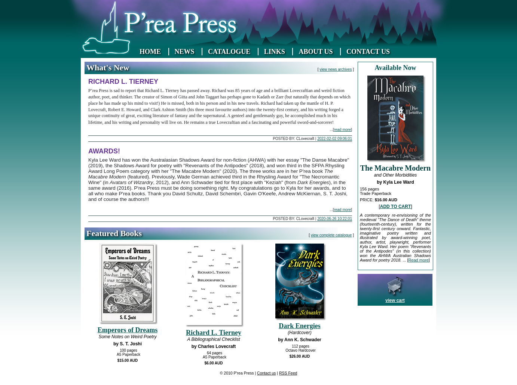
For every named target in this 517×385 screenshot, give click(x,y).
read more (342, 130)
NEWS (185, 51)
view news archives (335, 69)
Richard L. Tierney (213, 332)
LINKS (274, 51)
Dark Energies (300, 326)
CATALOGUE (229, 51)
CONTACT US (368, 51)
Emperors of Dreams (127, 330)
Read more (418, 260)
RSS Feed (288, 373)
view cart (394, 300)
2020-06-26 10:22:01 (334, 219)
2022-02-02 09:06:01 (334, 139)
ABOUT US (316, 51)
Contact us (266, 373)
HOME (150, 51)
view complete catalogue (331, 235)
